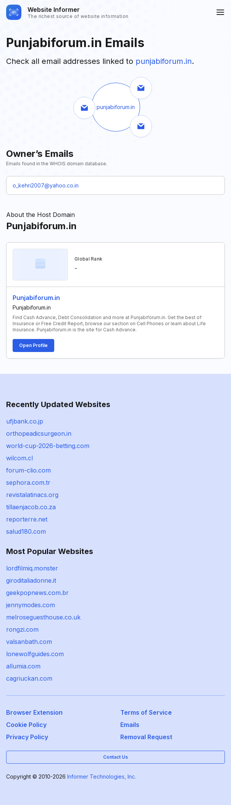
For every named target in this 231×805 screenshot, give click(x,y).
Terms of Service (146, 712)
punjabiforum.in (164, 61)
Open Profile (33, 345)
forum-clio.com (28, 470)
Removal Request (146, 737)
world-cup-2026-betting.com (47, 446)
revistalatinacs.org (32, 495)
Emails (129, 724)
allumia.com (23, 666)
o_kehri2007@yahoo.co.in (46, 185)
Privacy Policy (27, 737)
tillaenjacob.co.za (31, 507)
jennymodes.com (30, 605)
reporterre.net (26, 519)
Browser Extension (34, 712)
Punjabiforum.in (36, 297)
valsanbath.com (29, 641)
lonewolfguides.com (35, 654)
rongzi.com (22, 629)
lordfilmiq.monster (32, 568)
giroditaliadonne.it (31, 580)
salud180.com (26, 531)
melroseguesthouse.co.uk (43, 617)
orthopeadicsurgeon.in (38, 433)
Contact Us (115, 757)
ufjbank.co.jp (24, 421)
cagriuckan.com (29, 678)
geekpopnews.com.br (37, 592)
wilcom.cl (19, 458)
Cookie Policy (26, 724)
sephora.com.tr (28, 482)
